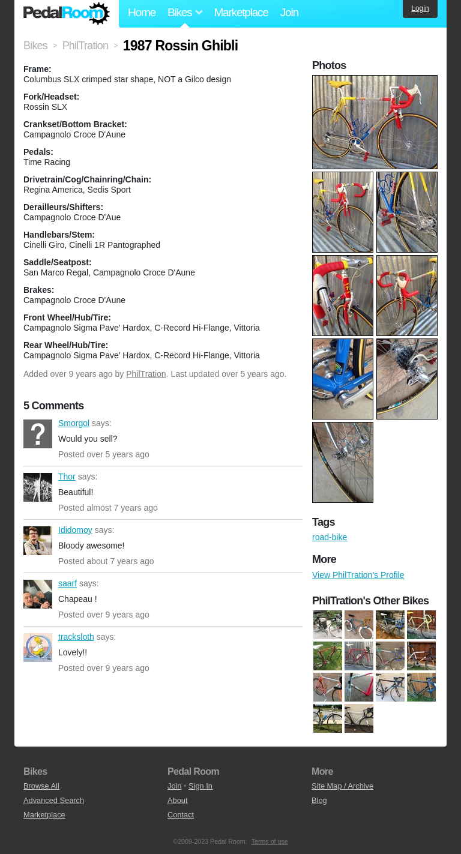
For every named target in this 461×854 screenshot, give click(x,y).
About (177, 800)
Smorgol (37, 433)
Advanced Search (53, 800)
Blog (319, 800)
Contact (180, 814)
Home (141, 12)
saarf (37, 594)
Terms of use (270, 841)
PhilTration (146, 374)
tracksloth (37, 647)
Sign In (200, 785)
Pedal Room (66, 14)
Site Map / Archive (342, 785)
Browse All (41, 785)
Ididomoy (37, 540)
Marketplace (241, 12)
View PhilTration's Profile (358, 575)
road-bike (329, 537)
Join (289, 12)
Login (420, 8)
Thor (37, 487)
